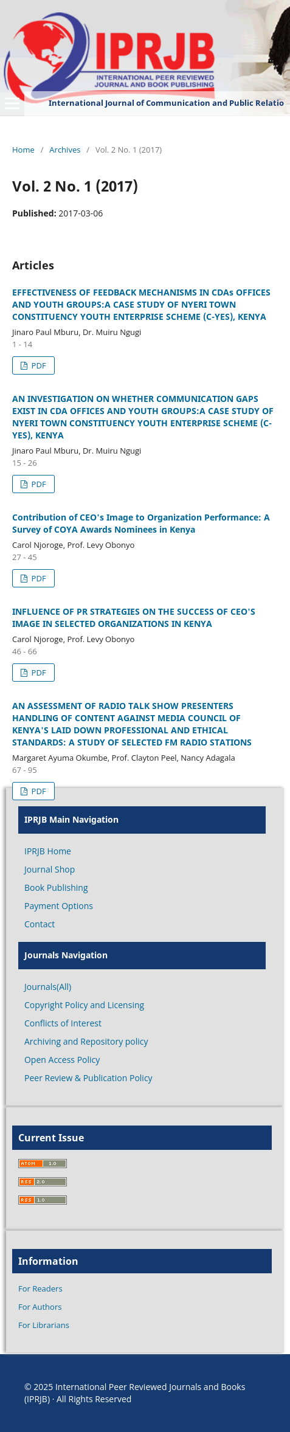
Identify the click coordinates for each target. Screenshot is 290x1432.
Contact (39, 924)
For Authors (39, 1306)
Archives (64, 149)
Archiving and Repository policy (86, 1041)
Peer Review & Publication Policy (88, 1078)
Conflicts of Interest (63, 1023)
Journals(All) (47, 986)
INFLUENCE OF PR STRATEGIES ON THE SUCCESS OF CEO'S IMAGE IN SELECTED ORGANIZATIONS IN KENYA (133, 617)
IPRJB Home (47, 851)
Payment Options (58, 905)
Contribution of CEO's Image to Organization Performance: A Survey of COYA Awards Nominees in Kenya (141, 523)
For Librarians (43, 1325)
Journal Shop (49, 869)
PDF (37, 365)
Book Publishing (56, 887)
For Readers (40, 1288)
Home (23, 149)
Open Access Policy (62, 1059)
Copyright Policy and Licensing (84, 1005)
